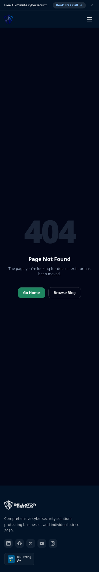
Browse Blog (65, 292)
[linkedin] (8, 543)
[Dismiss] (92, 5)
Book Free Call (69, 5)
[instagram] (53, 543)
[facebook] (19, 543)
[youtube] (41, 543)
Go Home (31, 292)
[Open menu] (89, 19)
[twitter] (30, 543)
